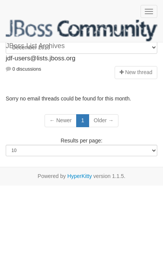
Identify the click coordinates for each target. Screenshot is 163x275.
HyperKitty (79, 176)
